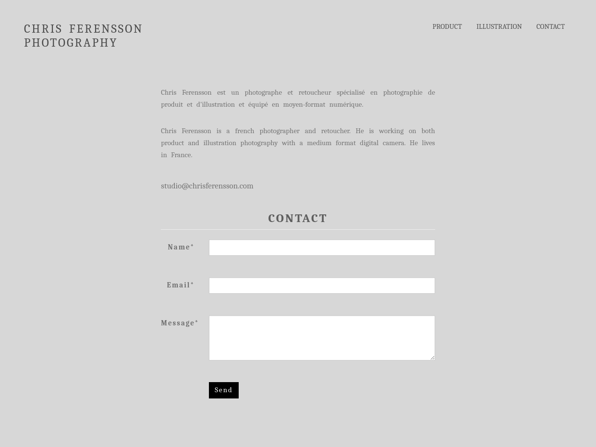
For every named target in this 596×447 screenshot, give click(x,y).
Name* (181, 247)
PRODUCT (447, 26)
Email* (181, 285)
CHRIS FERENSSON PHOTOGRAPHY (83, 30)
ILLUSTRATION (499, 26)
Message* (180, 323)
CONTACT (550, 26)
